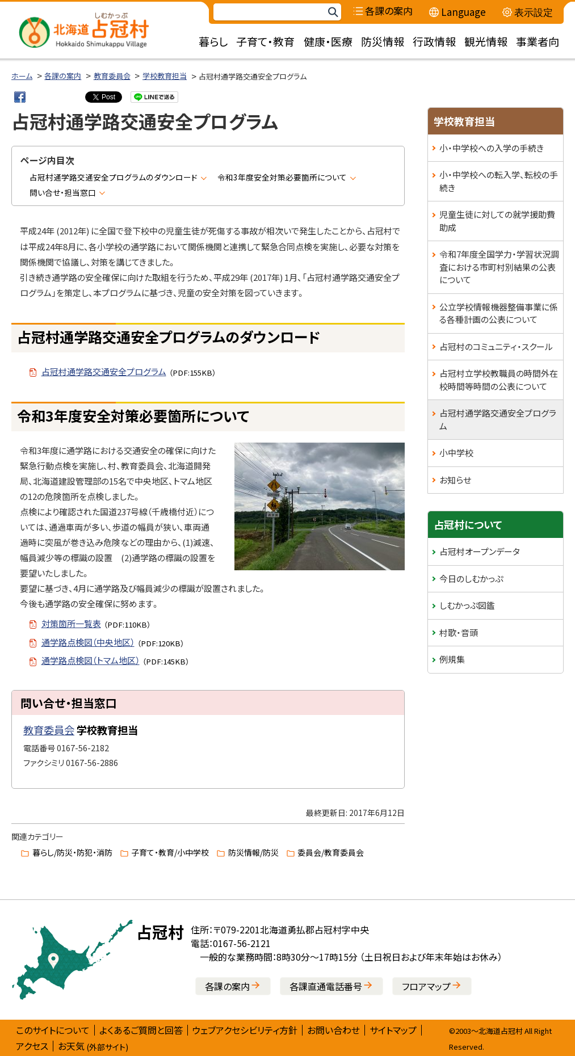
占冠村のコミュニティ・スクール (496, 346)
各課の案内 (62, 75)
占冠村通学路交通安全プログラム (497, 419)
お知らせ (455, 480)
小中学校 (456, 452)
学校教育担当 (164, 75)
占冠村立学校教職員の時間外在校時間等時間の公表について (498, 379)
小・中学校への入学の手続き (491, 148)
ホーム (21, 75)
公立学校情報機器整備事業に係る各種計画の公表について (498, 313)
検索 (332, 12)
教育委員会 (112, 75)
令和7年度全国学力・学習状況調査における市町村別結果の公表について (499, 266)
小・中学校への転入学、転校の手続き (498, 181)
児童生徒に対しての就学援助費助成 (497, 220)
